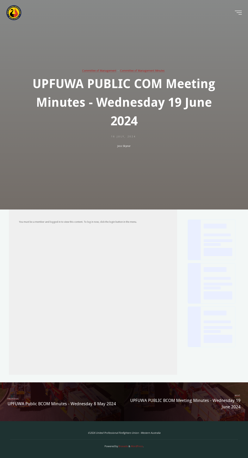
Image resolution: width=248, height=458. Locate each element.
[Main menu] (238, 13)
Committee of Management (99, 70)
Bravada (123, 446)
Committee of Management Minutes (142, 70)
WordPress (137, 446)
